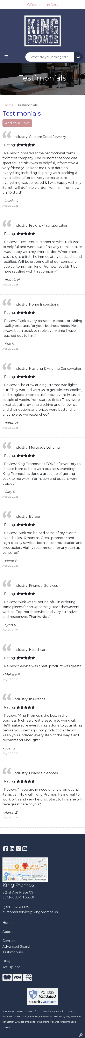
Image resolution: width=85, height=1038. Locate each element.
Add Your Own (17, 123)
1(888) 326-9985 (15, 907)
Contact (9, 941)
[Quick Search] (49, 57)
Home (8, 105)
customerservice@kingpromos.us (30, 912)
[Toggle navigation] (6, 57)
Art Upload (11, 967)
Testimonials (12, 952)
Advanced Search (16, 946)
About (7, 932)
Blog (6, 961)
